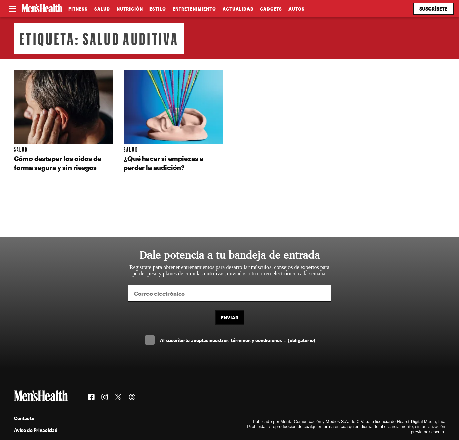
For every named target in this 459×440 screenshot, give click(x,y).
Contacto (24, 418)
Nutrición (130, 8)
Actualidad (238, 8)
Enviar (229, 317)
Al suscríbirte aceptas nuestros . (237, 340)
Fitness (78, 8)
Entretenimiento (194, 8)
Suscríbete (433, 8)
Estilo (157, 8)
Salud (102, 8)
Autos (296, 8)
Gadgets (271, 8)
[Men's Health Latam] (42, 9)
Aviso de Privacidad (35, 430)
